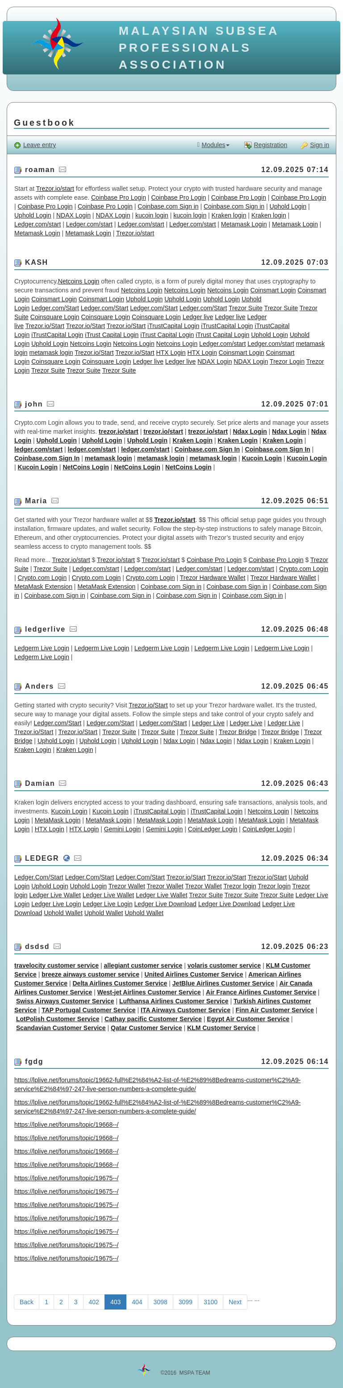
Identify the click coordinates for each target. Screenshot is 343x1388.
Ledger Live (208, 723)
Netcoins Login (79, 281)
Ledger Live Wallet (54, 895)
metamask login (51, 352)
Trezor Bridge (237, 731)
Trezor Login (287, 361)
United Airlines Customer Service (193, 974)
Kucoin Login (261, 458)
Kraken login (229, 215)
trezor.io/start (118, 431)
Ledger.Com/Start (38, 877)
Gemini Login (122, 829)
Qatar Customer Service (146, 1027)
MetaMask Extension (43, 586)
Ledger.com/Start (55, 308)
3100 (211, 1302)
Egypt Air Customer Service (248, 1019)
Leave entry (35, 145)
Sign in (315, 145)
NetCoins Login (86, 467)
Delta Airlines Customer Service (119, 983)
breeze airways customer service (90, 974)
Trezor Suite (246, 308)
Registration (265, 145)
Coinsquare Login (54, 316)
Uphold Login (288, 206)
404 (137, 1302)
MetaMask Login (58, 820)
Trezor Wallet (127, 886)
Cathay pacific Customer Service (153, 1019)
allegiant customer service (143, 965)
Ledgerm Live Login (41, 648)
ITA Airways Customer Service (185, 1010)
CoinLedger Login (213, 829)
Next (235, 1302)
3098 (160, 1302)
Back (26, 1302)
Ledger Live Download (165, 904)
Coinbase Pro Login (118, 197)
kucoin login (151, 215)
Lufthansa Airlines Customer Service (174, 1001)
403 (115, 1302)
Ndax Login (250, 431)
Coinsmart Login (273, 290)
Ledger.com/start (37, 224)
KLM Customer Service (221, 1027)
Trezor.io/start (55, 188)
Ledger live (198, 316)
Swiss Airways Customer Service (65, 1001)
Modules (213, 145)
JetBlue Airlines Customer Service (223, 983)
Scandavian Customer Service (61, 1027)
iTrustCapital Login (173, 325)
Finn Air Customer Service (274, 1010)
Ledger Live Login (56, 904)
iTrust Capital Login (111, 334)
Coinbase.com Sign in (168, 206)
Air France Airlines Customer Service (261, 992)
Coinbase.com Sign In (207, 449)
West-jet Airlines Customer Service (149, 992)
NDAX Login (73, 215)
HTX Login (171, 352)
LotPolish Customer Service (58, 1019)
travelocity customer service (56, 965)
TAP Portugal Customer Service (88, 1010)
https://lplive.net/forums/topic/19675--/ (66, 1178)
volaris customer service (224, 965)
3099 (185, 1302)
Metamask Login (244, 224)
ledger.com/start (38, 449)
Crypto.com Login (303, 568)
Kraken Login (192, 440)
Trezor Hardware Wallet (213, 577)
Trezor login (239, 886)
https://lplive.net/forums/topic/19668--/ (66, 1124)
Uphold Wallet (63, 912)
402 (94, 1302)
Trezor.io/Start (44, 325)
